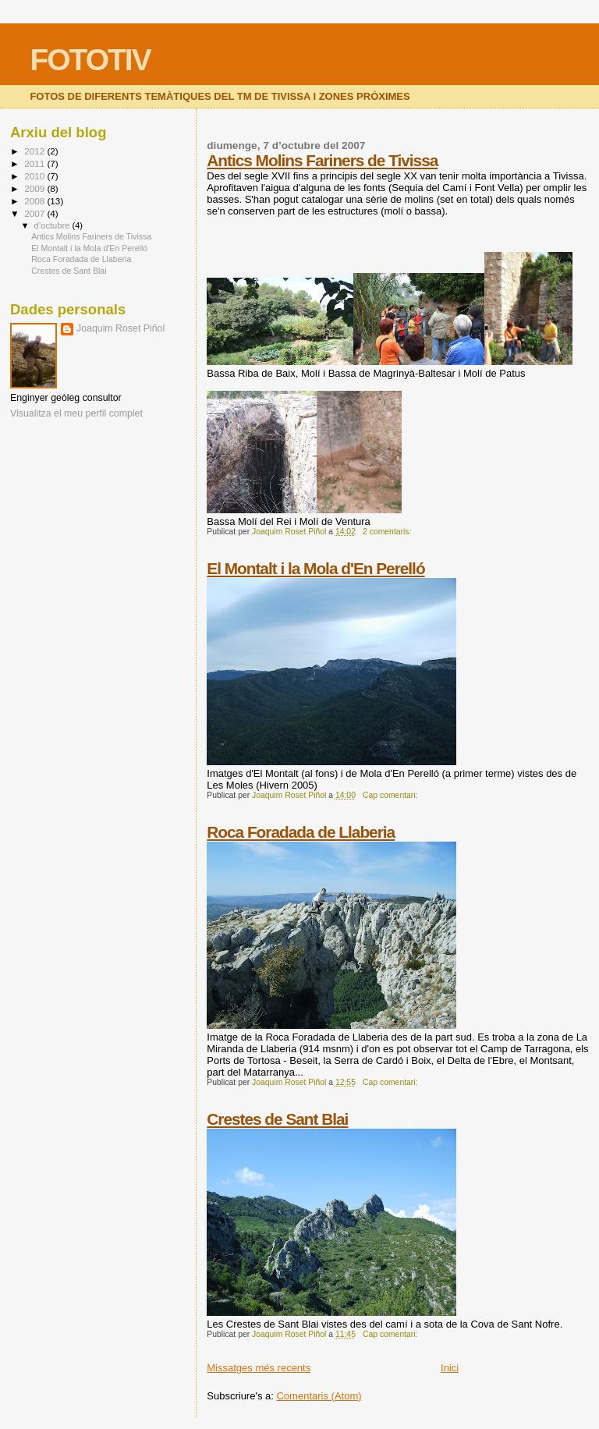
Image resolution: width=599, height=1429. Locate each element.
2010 (35, 176)
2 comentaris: (388, 531)
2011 (35, 163)
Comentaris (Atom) (318, 1396)
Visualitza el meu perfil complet (76, 413)
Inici (450, 1368)
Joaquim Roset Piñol (120, 328)
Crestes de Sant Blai (277, 1119)
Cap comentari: (391, 795)
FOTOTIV (90, 59)
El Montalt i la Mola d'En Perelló (315, 568)
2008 (35, 201)
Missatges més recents (258, 1368)
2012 (35, 151)
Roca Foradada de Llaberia (301, 832)
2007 (35, 213)
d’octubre (53, 225)
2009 (35, 188)
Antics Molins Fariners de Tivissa (322, 160)
